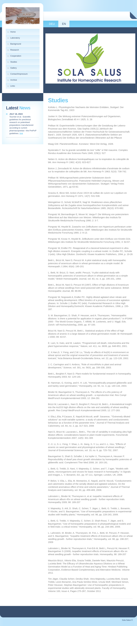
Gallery (13, 68)
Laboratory (15, 38)
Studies (13, 62)
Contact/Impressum (19, 74)
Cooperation (15, 56)
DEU (52, 23)
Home (13, 32)
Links (12, 86)
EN (64, 23)
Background (15, 44)
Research (14, 50)
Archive (13, 80)
